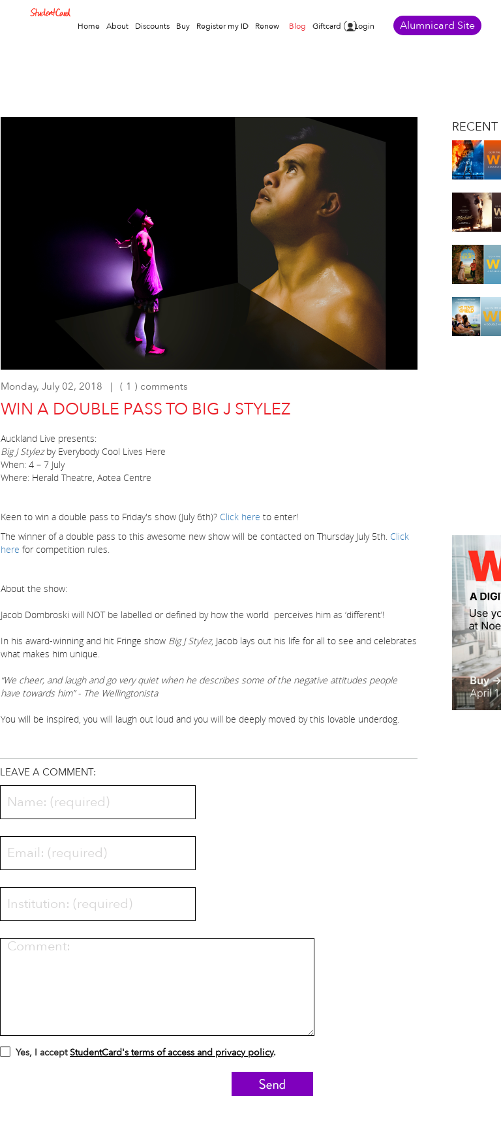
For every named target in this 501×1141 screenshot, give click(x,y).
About (117, 26)
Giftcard (326, 26)
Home (89, 26)
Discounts (152, 26)
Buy (183, 26)
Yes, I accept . (138, 1054)
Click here (240, 516)
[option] (209, 250)
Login (364, 26)
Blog (297, 26)
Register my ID (222, 26)
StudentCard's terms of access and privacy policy (171, 1052)
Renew (267, 26)
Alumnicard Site (437, 25)
